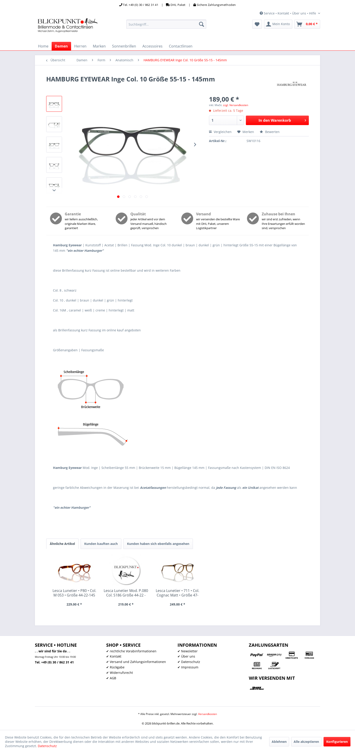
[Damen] (61, 46)
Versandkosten (207, 714)
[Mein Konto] (278, 24)
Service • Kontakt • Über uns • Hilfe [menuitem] (288, 13)
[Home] (43, 46)
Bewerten (270, 132)
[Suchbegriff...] (166, 24)
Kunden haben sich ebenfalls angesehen (158, 544)
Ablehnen (279, 741)
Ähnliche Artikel (62, 544)
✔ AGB (111, 678)
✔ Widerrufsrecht (119, 672)
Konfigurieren (337, 741)
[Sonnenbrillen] (124, 46)
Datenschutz (47, 746)
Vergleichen (220, 132)
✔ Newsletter (188, 651)
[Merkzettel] (257, 24)
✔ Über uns (186, 656)
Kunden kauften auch (101, 544)
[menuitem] (166, 24)
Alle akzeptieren (306, 741)
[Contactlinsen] (181, 46)
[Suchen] (201, 24)
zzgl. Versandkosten (235, 105)
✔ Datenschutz (189, 662)
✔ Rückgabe (115, 667)
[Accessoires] (152, 46)
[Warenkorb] (307, 24)
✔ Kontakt (113, 656)
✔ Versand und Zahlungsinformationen (136, 662)
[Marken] (99, 46)
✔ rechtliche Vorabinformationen (131, 651)
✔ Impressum (188, 667)
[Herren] (80, 46)
